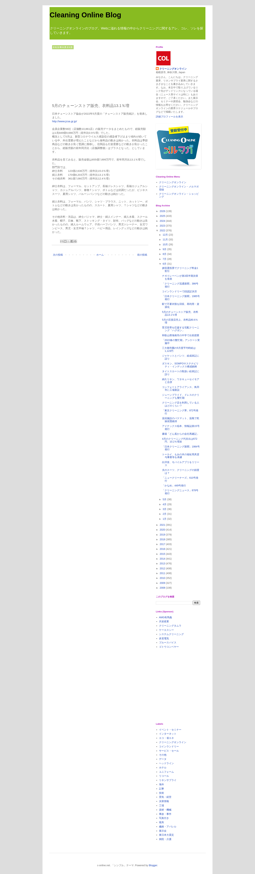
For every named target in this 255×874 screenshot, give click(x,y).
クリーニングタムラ (170, 625)
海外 (161, 784)
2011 (163, 573)
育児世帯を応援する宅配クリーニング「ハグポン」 (180, 329)
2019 (163, 534)
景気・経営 (165, 797)
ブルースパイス (167, 642)
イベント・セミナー (170, 729)
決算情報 (164, 801)
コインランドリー (169, 746)
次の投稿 (58, 254)
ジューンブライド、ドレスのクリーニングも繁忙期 (180, 396)
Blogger (153, 865)
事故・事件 (165, 814)
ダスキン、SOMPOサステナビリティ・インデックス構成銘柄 (180, 365)
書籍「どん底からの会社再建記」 (180, 433)
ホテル (162, 767)
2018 (163, 539)
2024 (163, 220)
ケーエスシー (166, 629)
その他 (162, 754)
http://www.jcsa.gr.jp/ (64, 121)
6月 (165, 263)
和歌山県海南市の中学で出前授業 (180, 335)
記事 (161, 788)
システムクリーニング (171, 634)
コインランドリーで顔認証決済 (179, 291)
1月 (165, 518)
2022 (163, 230)
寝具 (161, 822)
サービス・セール (169, 750)
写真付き (164, 818)
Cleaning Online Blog (85, 15)
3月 (165, 509)
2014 (163, 558)
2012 (163, 568)
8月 (165, 254)
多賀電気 (164, 638)
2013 (163, 563)
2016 (163, 549)
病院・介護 (165, 839)
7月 (165, 259)
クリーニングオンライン (173, 68)
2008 (163, 587)
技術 (161, 792)
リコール (164, 775)
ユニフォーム (166, 771)
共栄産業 (164, 621)
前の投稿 (142, 254)
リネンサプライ (167, 780)
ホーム (100, 254)
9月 (165, 249)
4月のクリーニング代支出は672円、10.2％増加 (179, 440)
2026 (163, 211)
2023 (163, 225)
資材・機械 (165, 809)
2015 (163, 553)
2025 (163, 216)
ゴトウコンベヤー (169, 646)
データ (162, 759)
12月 (165, 234)
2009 (163, 583)
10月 (165, 244)
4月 (165, 504)
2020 (163, 529)
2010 (163, 578)
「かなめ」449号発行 (174, 485)
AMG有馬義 (165, 617)
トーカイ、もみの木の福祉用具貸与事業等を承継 (180, 456)
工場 (161, 805)
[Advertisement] (100, 75)
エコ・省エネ (166, 738)
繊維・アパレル (167, 826)
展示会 (162, 830)
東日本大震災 (166, 834)
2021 (163, 524)
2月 (165, 513)
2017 (163, 544)
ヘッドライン (166, 763)
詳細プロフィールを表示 (169, 116)
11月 (165, 239)
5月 (165, 499)
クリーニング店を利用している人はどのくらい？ (180, 404)
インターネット (167, 733)
